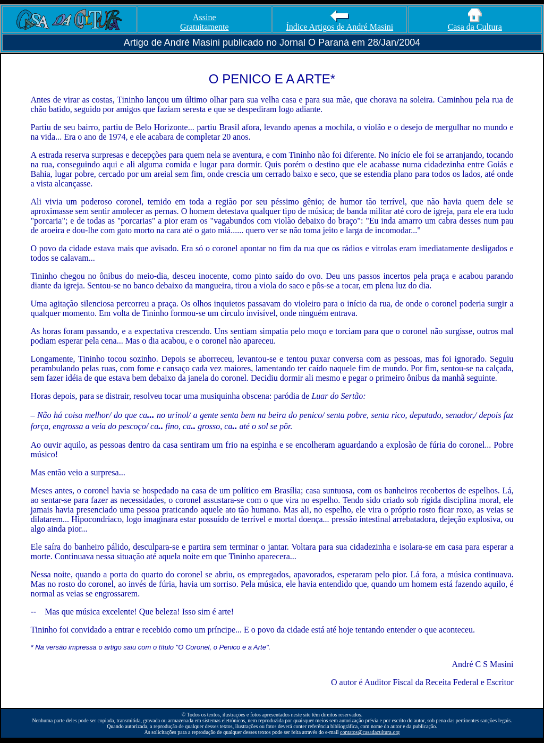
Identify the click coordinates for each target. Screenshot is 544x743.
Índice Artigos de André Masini (339, 23)
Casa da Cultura (475, 23)
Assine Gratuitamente (204, 22)
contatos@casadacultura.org (370, 732)
